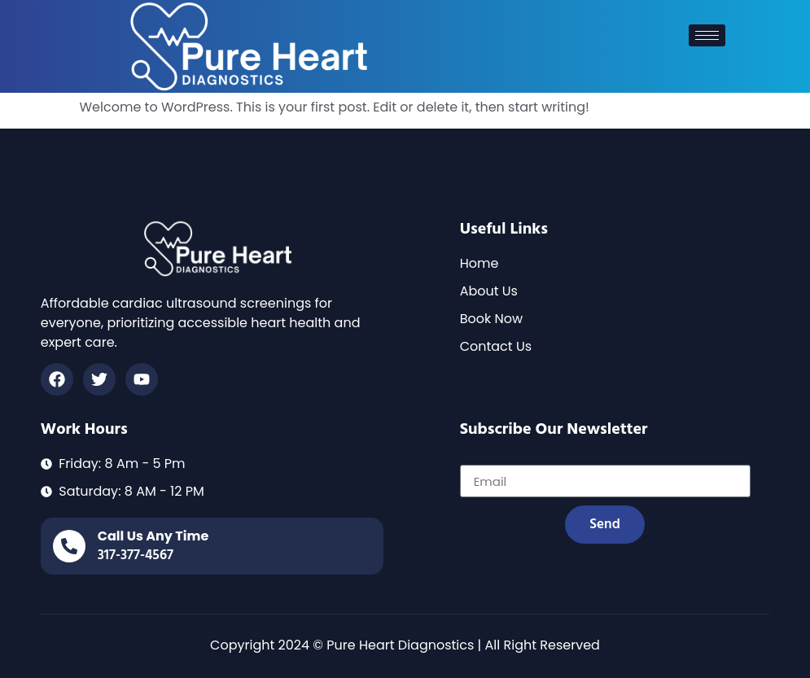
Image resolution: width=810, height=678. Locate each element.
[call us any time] (69, 546)
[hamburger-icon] (707, 35)
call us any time (153, 536)
